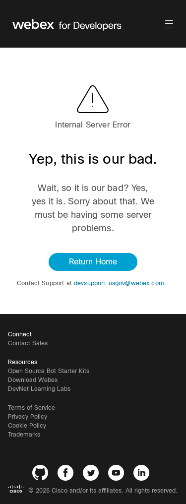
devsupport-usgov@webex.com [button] (119, 283)
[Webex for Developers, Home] (88, 24)
